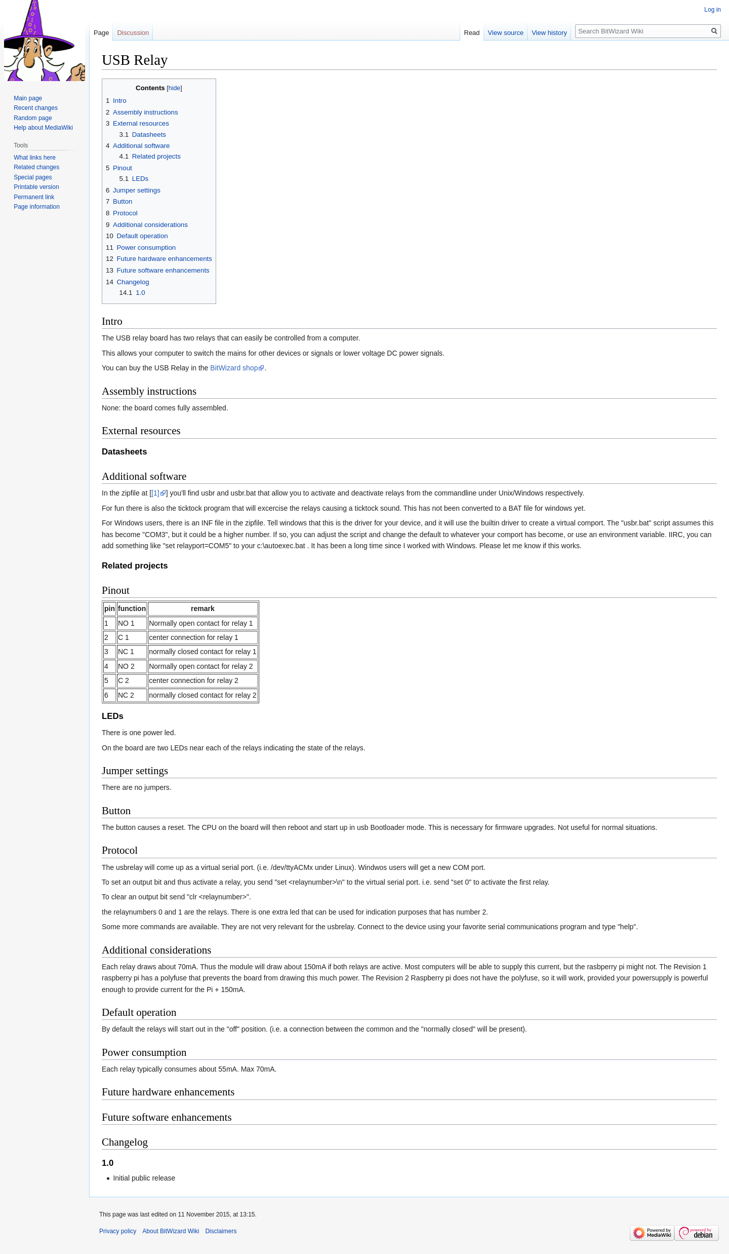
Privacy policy (117, 1231)
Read (472, 32)
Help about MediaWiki (43, 127)
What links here (35, 157)
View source (506, 32)
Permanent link (34, 197)
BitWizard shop (234, 368)
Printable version (36, 187)
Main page (28, 98)
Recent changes (36, 107)
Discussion (133, 32)
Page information (37, 206)
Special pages (33, 177)
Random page (33, 118)
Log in (712, 9)
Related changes (36, 167)
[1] (155, 493)
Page (101, 32)
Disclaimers (220, 1231)
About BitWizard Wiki (170, 1231)
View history (549, 32)
